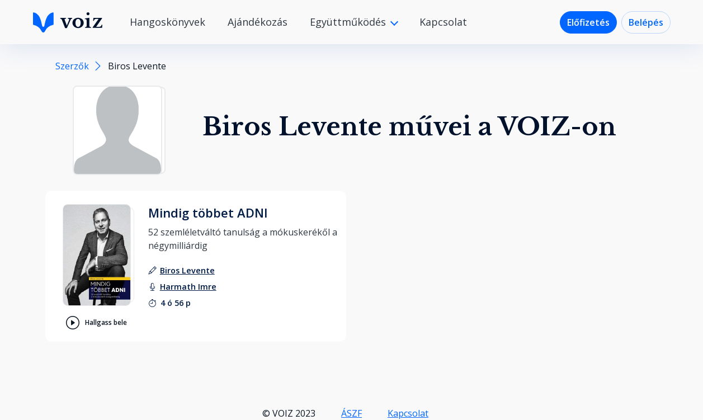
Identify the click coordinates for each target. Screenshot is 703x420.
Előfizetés (588, 22)
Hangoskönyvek (167, 22)
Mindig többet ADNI (208, 212)
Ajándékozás (257, 22)
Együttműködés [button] (349, 22)
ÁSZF (351, 413)
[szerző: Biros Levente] (187, 270)
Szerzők (72, 66)
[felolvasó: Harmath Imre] (188, 286)
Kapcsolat (443, 22)
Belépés (646, 22)
